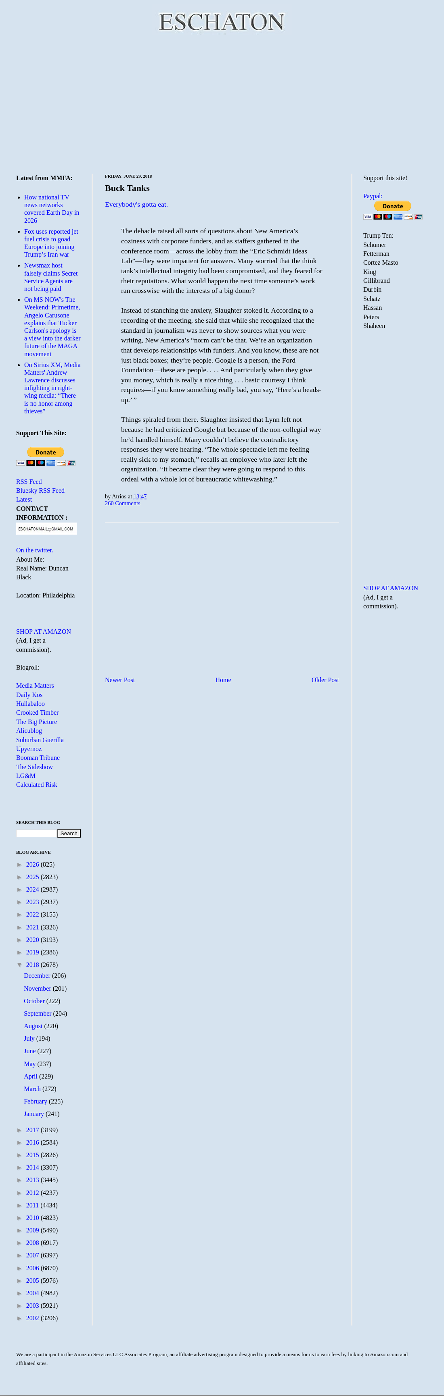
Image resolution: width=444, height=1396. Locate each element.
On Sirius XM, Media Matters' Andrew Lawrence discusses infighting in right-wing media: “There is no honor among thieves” (52, 388)
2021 (33, 927)
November (38, 988)
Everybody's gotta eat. (136, 204)
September (38, 1013)
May (30, 1063)
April (31, 1076)
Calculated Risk (36, 784)
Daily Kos (29, 694)
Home (223, 679)
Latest (24, 499)
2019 (33, 952)
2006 (33, 1268)
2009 (33, 1230)
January (35, 1113)
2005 (33, 1280)
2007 (33, 1255)
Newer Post (120, 679)
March (33, 1088)
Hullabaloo (30, 703)
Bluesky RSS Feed (40, 490)
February (36, 1101)
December (38, 975)
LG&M (26, 775)
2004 (33, 1293)
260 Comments (122, 503)
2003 (33, 1305)
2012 (33, 1192)
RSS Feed (29, 481)
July (30, 1038)
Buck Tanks (127, 188)
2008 (33, 1242)
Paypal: (373, 196)
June (30, 1051)
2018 (33, 964)
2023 (33, 901)
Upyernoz (29, 748)
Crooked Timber (37, 712)
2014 (33, 1167)
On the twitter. (34, 550)
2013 (33, 1179)
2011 (33, 1205)
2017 (33, 1129)
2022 (33, 914)
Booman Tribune (38, 757)
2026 (33, 864)
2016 (33, 1142)
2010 (33, 1217)
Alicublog (29, 730)
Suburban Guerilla (40, 739)
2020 (33, 939)
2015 (33, 1154)
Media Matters (35, 685)
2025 (33, 876)
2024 (33, 889)
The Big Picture (36, 721)
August (34, 1026)
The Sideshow (34, 766)
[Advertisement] (222, 102)
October (35, 1001)
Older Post (325, 679)
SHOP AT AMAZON (43, 631)
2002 (33, 1318)
